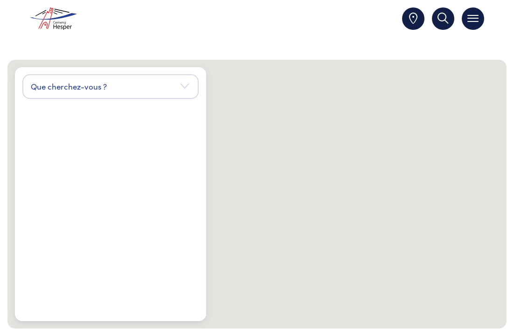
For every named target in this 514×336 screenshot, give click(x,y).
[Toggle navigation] (473, 18)
